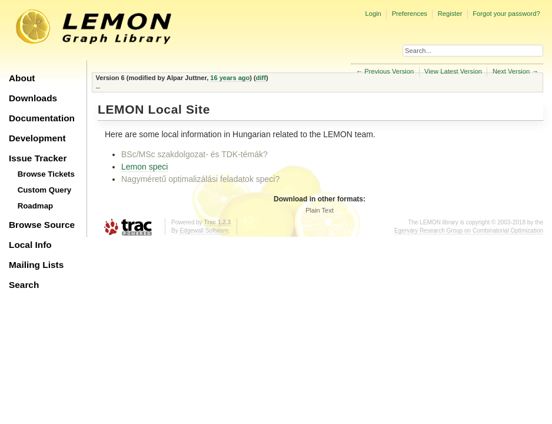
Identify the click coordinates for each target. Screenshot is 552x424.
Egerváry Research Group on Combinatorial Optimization (468, 230)
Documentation (42, 118)
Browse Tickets (46, 174)
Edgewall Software (203, 230)
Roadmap (36, 205)
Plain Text (319, 210)
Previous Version (389, 71)
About (22, 78)
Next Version (511, 71)
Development (37, 138)
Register (450, 13)
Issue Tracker (37, 158)
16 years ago (230, 77)
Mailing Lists (36, 265)
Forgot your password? (506, 13)
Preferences (409, 13)
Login (373, 13)
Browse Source (42, 225)
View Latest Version (453, 71)
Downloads (33, 98)
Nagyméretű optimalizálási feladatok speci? (200, 179)
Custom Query (45, 190)
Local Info (30, 245)
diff (261, 77)
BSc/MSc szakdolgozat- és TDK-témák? (194, 154)
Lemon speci (144, 166)
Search (24, 285)
